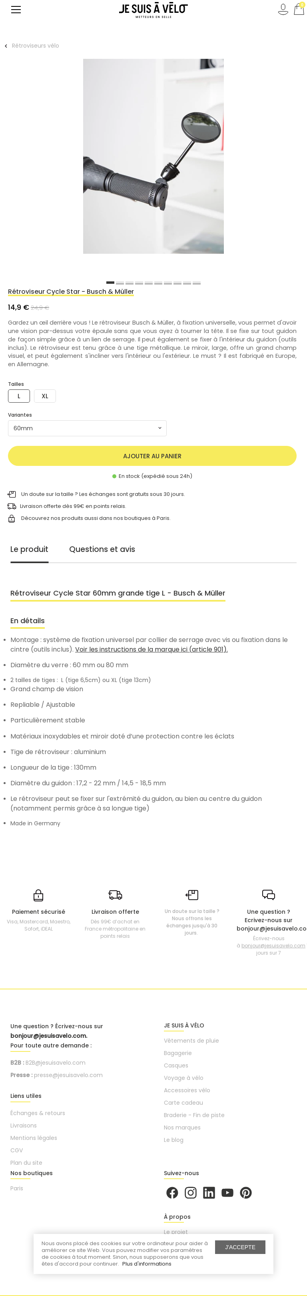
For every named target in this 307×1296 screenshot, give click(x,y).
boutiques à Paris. (147, 518)
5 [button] (149, 282)
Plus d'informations (146, 1264)
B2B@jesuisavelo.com (56, 1063)
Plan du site (26, 1163)
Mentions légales (33, 1138)
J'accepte (240, 1247)
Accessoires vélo (187, 1090)
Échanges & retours (37, 1113)
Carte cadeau (183, 1103)
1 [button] (110, 282)
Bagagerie (178, 1053)
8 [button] (177, 282)
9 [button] (187, 282)
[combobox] (87, 428)
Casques (176, 1065)
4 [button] (139, 282)
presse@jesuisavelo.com (68, 1075)
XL (45, 396)
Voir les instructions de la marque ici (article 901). (151, 649)
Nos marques (182, 1127)
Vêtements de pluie (191, 1041)
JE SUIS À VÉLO (184, 1025)
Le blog (173, 1140)
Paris (16, 1188)
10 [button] (197, 282)
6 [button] (158, 282)
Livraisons (23, 1125)
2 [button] (120, 282)
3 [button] (130, 282)
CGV (16, 1150)
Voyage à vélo (183, 1078)
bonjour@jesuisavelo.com (273, 945)
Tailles (16, 384)
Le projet (176, 1232)
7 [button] (168, 282)
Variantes (20, 414)
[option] (153, 157)
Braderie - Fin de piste (194, 1115)
